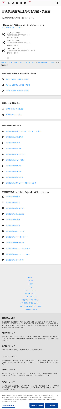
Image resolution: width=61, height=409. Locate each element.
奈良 (9, 325)
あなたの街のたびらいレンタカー (12, 27)
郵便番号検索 (21, 338)
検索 (3, 336)
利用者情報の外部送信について (30, 303)
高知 (47, 325)
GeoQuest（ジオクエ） (26, 375)
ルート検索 (9, 336)
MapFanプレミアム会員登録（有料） (31, 350)
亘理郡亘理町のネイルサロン (15, 260)
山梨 (29, 324)
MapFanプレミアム (8, 373)
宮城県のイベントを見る (14, 114)
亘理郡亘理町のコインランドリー (16, 237)
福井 (25, 324)
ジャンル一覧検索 (39, 338)
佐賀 (54, 325)
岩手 (25, 322)
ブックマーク (50, 338)
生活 (21, 62)
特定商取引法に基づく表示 (30, 300)
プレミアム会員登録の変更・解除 (30, 306)
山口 (32, 325)
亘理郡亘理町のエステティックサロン (18, 254)
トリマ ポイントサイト (42, 375)
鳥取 (18, 325)
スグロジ (12, 389)
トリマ (8, 375)
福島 (39, 322)
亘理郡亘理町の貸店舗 (13, 143)
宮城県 (52, 62)
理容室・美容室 (43, 62)
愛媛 (43, 325)
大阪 (54, 324)
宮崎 (13, 327)
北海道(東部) (6, 322)
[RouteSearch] (13, 3)
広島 (29, 325)
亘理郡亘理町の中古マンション (16, 154)
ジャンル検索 (13, 62)
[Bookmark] (21, 3)
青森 (21, 322)
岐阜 (36, 324)
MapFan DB (17, 388)
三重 (47, 324)
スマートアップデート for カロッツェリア (28, 373)
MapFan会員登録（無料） (10, 350)
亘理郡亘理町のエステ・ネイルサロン (18, 248)
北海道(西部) (15, 322)
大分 (9, 327)
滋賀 (51, 324)
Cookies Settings (8, 406)
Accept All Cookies (37, 406)
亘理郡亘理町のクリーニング (15, 231)
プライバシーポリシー (30, 290)
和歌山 (14, 325)
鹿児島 (17, 327)
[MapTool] (17, 3)
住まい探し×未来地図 (30, 336)
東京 (5, 324)
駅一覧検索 (29, 338)
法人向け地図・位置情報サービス (12, 386)
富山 (18, 324)
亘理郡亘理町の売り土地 (13, 166)
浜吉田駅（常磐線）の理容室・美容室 (18, 85)
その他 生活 (30, 62)
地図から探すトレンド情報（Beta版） (23, 360)
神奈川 (10, 324)
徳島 (36, 325)
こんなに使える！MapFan (45, 360)
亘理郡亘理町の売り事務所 (14, 177)
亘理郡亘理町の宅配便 (13, 225)
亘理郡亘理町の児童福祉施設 (15, 208)
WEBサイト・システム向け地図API (35, 386)
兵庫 (5, 325)
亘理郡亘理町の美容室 (13, 197)
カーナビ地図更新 (40, 362)
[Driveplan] (25, 3)
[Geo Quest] (29, 3)
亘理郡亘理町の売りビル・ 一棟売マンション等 (21, 183)
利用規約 (30, 281)
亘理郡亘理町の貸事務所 (13, 148)
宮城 (28, 322)
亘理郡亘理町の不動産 (13, 220)
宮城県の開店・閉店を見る (14, 109)
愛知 (43, 324)
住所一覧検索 (11, 338)
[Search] (9, 3)
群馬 (50, 322)
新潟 (14, 324)
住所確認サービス (27, 388)
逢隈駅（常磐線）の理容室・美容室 (17, 79)
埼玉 (54, 322)
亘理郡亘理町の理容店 (13, 202)
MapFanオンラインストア (25, 362)
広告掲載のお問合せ (30, 309)
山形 (36, 322)
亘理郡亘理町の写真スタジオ (15, 242)
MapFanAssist (47, 373)
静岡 (40, 324)
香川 (40, 325)
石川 (21, 324)
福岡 (51, 325)
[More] (57, 3)
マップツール (18, 336)
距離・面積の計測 (43, 336)
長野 (32, 324)
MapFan (3, 62)
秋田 (32, 322)
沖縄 (21, 327)
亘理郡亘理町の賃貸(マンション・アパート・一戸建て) (23, 131)
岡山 (25, 325)
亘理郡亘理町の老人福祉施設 (15, 214)
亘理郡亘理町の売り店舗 (13, 171)
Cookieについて (30, 293)
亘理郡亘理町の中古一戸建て (15, 160)
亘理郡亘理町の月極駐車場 (14, 137)
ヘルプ (30, 284)
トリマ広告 (47, 388)
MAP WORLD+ (38, 388)
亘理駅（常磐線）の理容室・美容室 (17, 91)
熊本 (5, 327)
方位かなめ (14, 375)
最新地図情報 (6, 360)
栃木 (47, 322)
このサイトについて (30, 296)
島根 (21, 325)
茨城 (43, 322)
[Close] (57, 396)
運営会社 (30, 277)
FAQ (30, 287)
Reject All (52, 406)
